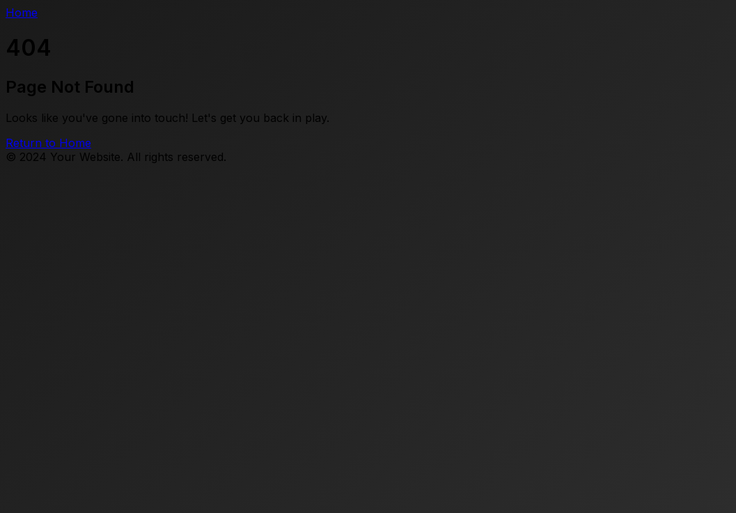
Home (22, 13)
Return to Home (48, 143)
